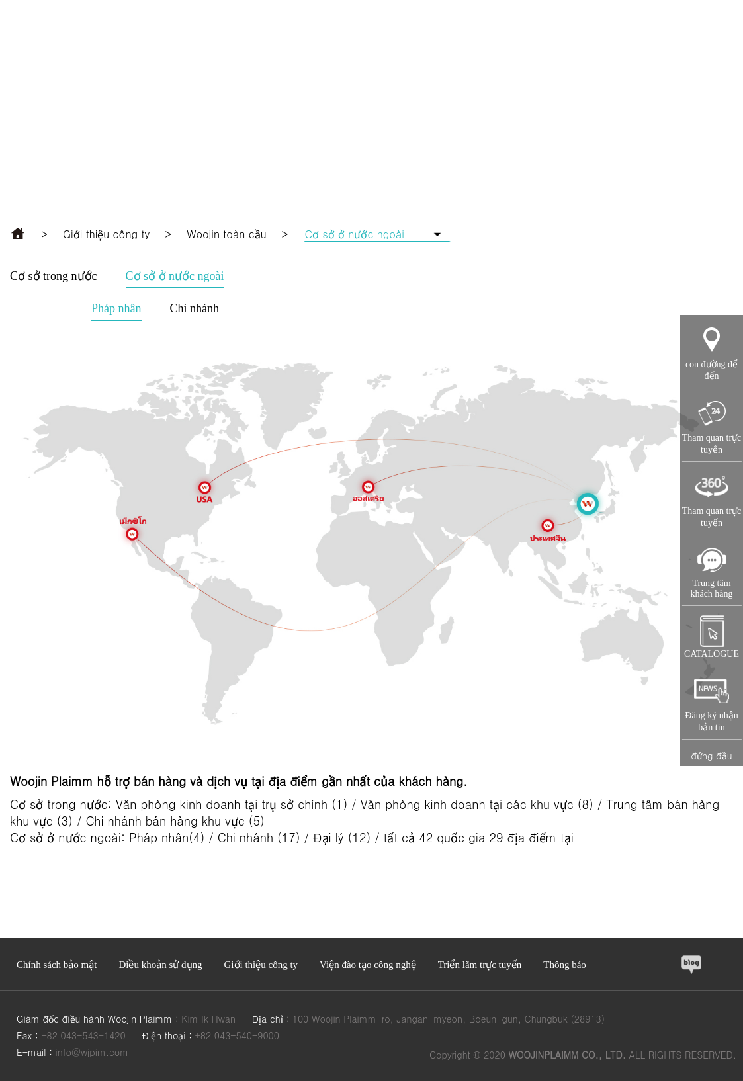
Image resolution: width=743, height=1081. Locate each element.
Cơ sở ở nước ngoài (175, 275)
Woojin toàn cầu (226, 233)
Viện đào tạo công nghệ (368, 964)
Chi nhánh (195, 308)
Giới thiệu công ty (106, 233)
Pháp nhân (116, 308)
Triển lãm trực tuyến (480, 964)
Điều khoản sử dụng (160, 964)
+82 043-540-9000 (237, 1035)
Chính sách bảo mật (57, 964)
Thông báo (564, 964)
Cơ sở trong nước (53, 275)
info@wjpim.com (92, 1052)
